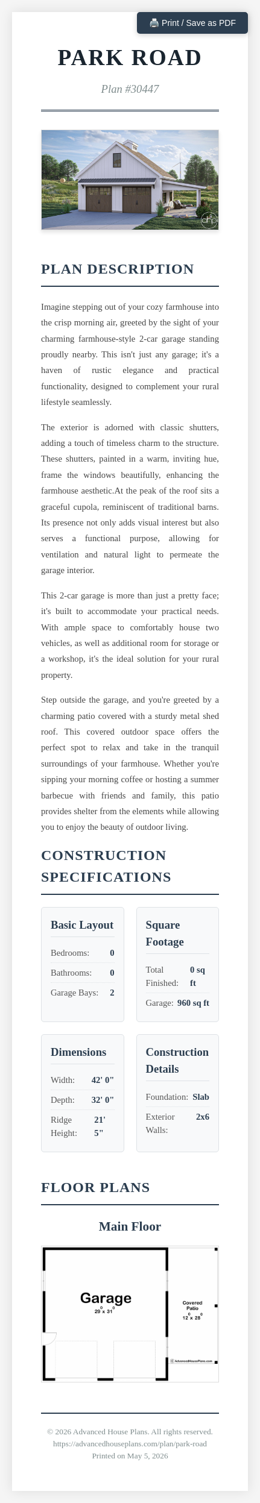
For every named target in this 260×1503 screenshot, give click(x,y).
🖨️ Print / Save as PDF (192, 23)
